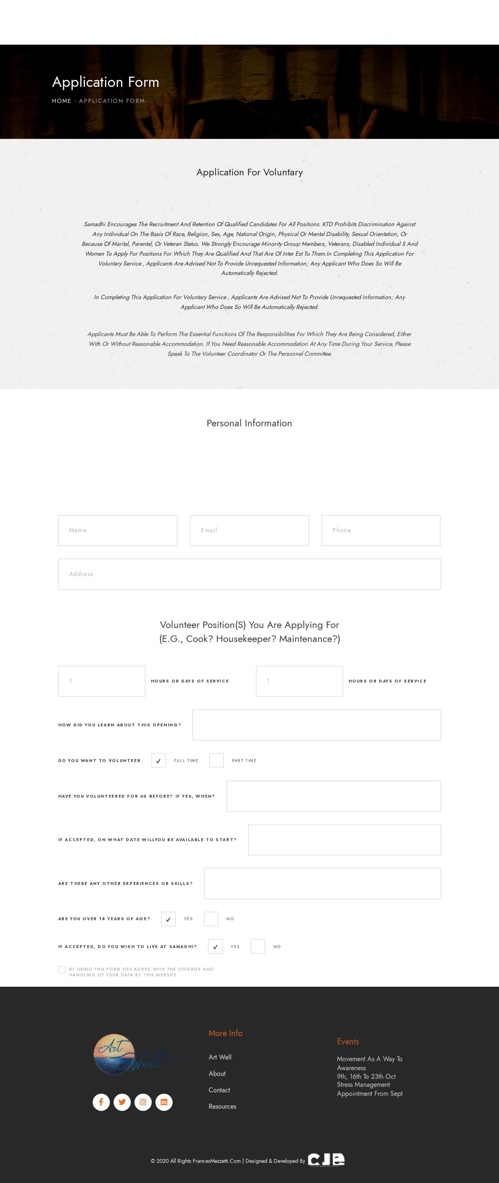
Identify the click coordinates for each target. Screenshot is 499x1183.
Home (62, 101)
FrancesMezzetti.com (232, 1161)
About (217, 1115)
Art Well (220, 1099)
